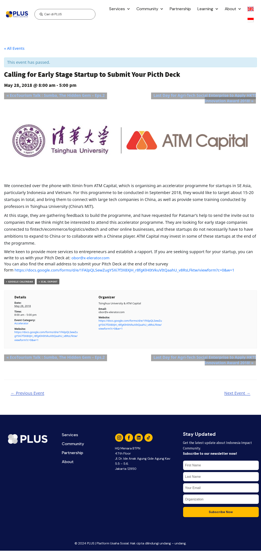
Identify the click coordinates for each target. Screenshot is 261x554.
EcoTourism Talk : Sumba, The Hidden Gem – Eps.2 (56, 95)
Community (149, 9)
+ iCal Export (48, 282)
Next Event (236, 394)
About (233, 9)
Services (119, 9)
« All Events (14, 48)
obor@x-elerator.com (91, 257)
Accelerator (21, 324)
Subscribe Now (221, 515)
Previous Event (28, 394)
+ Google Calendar (19, 282)
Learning (207, 9)
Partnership (180, 8)
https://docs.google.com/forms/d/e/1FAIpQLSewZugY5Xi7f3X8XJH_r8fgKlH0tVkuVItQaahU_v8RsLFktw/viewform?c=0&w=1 (130, 270)
